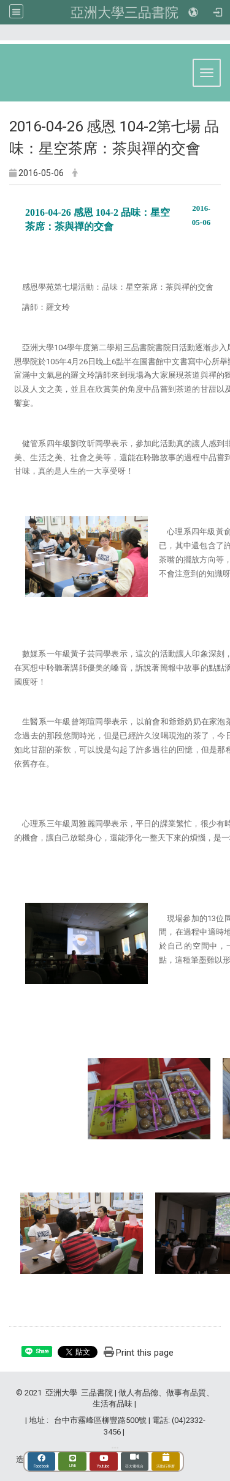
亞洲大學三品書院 (124, 12)
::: (217, 37)
